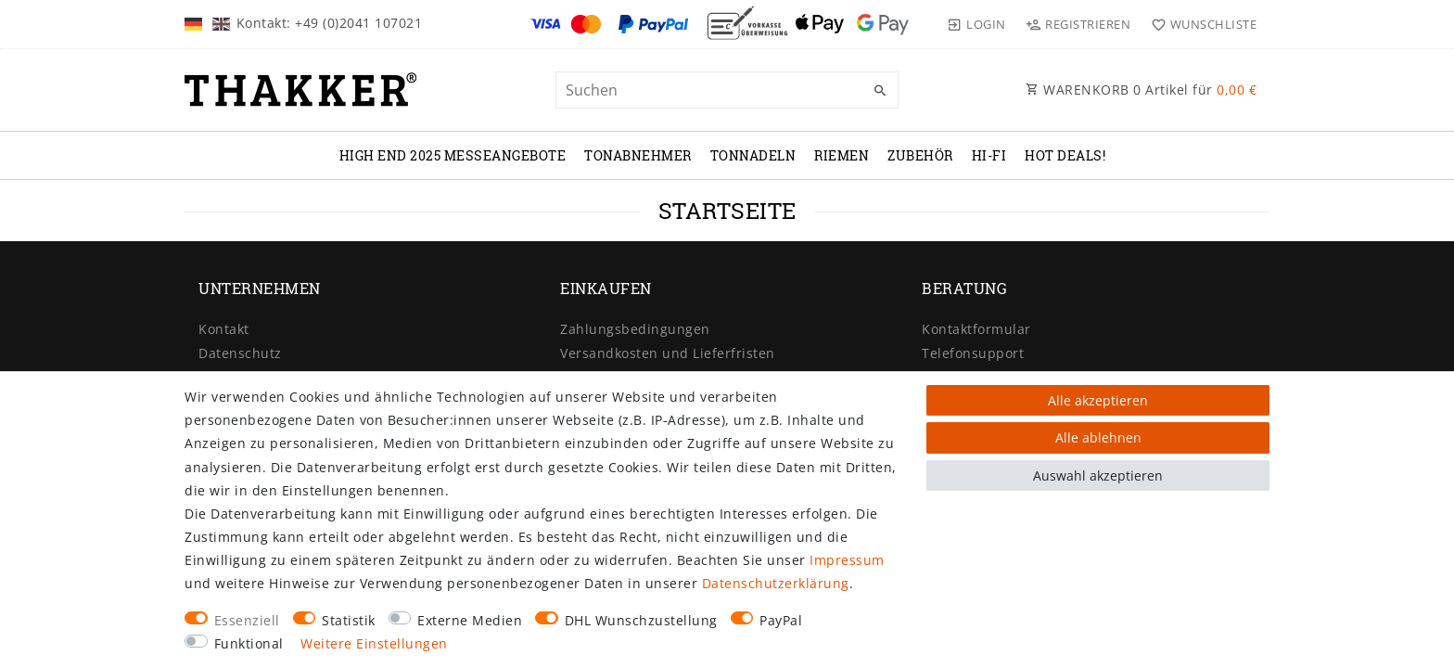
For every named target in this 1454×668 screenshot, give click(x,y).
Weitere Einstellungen (374, 643)
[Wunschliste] (1199, 24)
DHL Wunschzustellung (641, 620)
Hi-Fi (989, 155)
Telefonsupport (973, 353)
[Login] (976, 24)
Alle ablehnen (1098, 437)
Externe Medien (469, 620)
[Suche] (880, 90)
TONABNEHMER (638, 155)
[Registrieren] (1078, 24)
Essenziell (247, 620)
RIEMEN (841, 155)
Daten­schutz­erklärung (775, 583)
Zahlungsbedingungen (635, 329)
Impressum (847, 560)
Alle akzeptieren (1098, 400)
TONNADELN (753, 155)
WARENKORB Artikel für (1141, 89)
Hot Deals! (1065, 155)
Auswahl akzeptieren (1098, 475)
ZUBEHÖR (920, 155)
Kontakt (223, 329)
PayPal (780, 620)
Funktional (249, 643)
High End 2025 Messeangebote (453, 155)
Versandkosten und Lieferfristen (667, 353)
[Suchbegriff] (727, 90)
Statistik (349, 620)
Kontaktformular (976, 329)
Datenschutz (240, 353)
